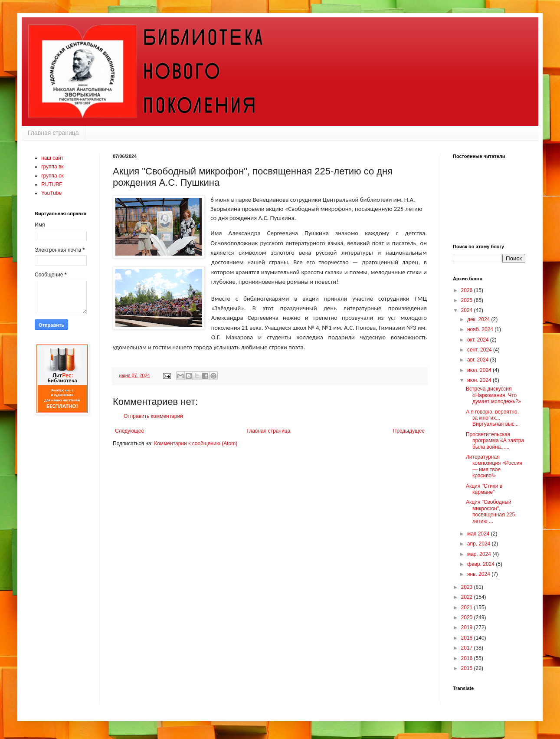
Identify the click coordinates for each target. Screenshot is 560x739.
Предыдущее (409, 431)
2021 (467, 607)
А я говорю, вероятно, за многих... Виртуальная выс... (492, 418)
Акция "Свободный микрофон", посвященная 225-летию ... (491, 511)
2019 (467, 627)
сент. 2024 (480, 350)
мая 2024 (479, 534)
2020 (467, 617)
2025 (467, 300)
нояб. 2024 (481, 329)
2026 (467, 290)
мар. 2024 (479, 554)
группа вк (52, 167)
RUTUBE (51, 184)
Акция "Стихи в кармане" (484, 489)
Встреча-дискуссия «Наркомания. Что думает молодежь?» (493, 395)
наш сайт (52, 158)
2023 (467, 587)
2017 (467, 648)
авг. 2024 (478, 360)
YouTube (51, 193)
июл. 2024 (480, 370)
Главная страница (53, 132)
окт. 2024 (478, 340)
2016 (467, 658)
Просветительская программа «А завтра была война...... (495, 440)
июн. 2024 (480, 380)
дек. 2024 (479, 319)
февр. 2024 (481, 564)
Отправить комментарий (153, 416)
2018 (467, 638)
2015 (467, 668)
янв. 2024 (479, 574)
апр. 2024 (479, 544)
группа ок (52, 176)
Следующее (129, 431)
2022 (467, 597)
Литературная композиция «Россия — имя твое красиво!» (494, 466)
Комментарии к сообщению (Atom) (195, 443)
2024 (467, 310)
